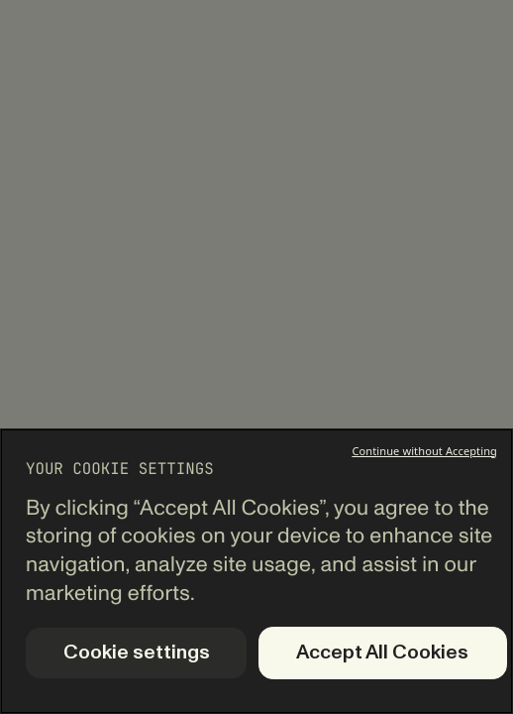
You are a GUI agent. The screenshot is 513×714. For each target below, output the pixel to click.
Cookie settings (136, 652)
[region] (256, 571)
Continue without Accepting (424, 450)
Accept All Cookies (382, 652)
